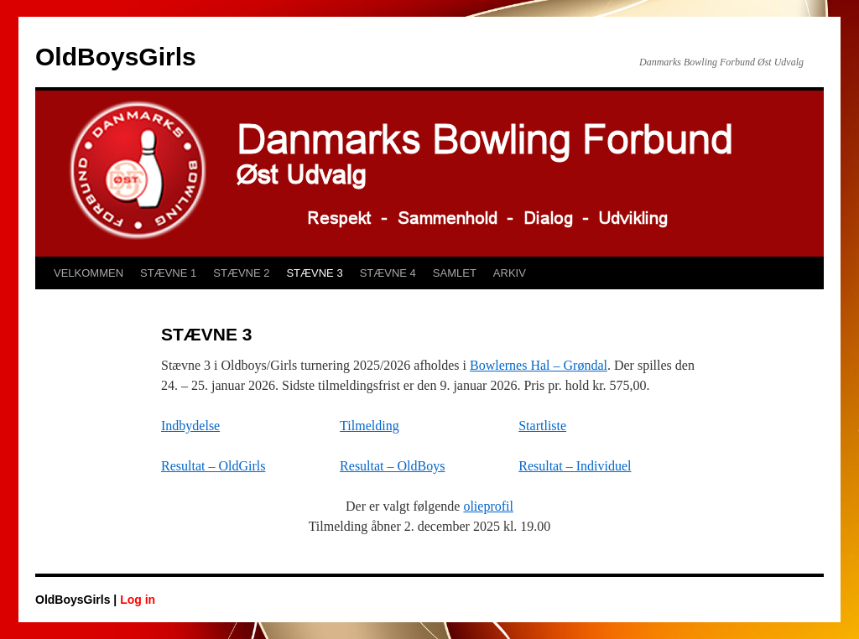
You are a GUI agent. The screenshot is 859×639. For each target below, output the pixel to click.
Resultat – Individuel (574, 466)
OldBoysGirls (115, 56)
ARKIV (509, 273)
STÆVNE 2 (241, 273)
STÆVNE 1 (168, 273)
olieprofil (488, 506)
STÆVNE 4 (388, 273)
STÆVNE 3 (314, 273)
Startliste (542, 425)
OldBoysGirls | (77, 599)
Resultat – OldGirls (213, 466)
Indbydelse (190, 425)
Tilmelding (369, 425)
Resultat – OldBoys (392, 466)
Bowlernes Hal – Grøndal (538, 365)
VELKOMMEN (88, 273)
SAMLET (454, 273)
